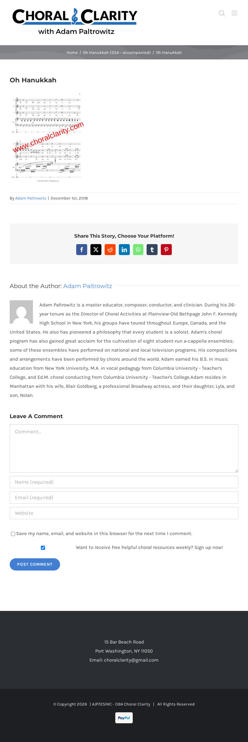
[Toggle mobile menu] (235, 13)
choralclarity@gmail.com (131, 660)
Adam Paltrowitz (30, 198)
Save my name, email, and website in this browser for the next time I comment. (104, 533)
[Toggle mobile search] (222, 13)
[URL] (124, 513)
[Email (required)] (124, 497)
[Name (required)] (124, 482)
